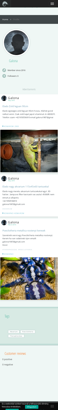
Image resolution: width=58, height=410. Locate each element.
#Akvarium (7, 209)
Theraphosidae (16, 336)
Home (7, 19)
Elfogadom (31, 407)
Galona (10, 98)
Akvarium (13, 332)
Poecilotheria (27, 332)
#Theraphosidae (9, 250)
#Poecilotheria (25, 250)
